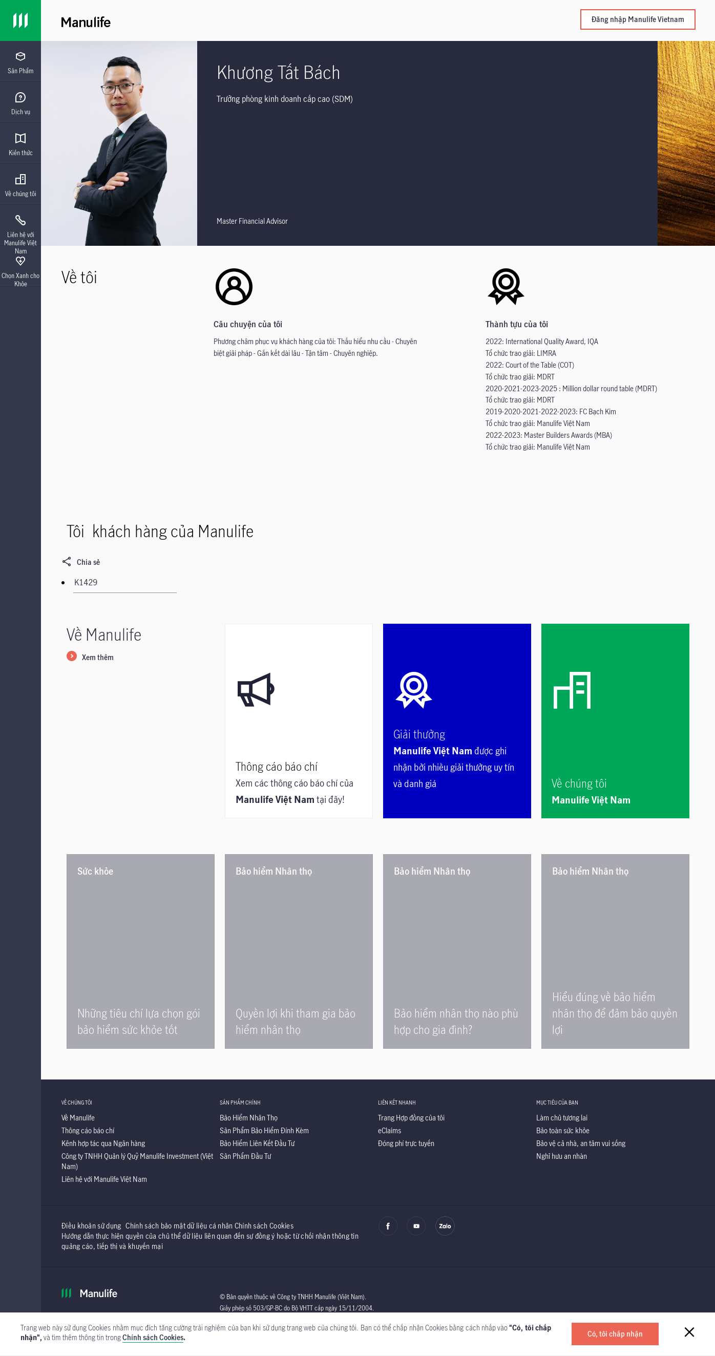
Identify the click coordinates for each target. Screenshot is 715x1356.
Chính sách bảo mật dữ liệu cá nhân (179, 1226)
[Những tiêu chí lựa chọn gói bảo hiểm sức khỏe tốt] (141, 951)
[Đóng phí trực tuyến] (406, 1143)
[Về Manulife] (78, 1117)
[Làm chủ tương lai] (561, 1117)
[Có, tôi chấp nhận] (615, 1334)
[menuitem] (20, 63)
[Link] (20, 20)
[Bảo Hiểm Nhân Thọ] (249, 1117)
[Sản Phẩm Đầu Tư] (245, 1156)
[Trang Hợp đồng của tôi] (411, 1117)
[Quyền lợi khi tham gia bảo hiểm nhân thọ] (299, 951)
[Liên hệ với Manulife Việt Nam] (104, 1179)
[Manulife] (219, 20)
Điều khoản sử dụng (91, 1226)
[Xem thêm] (90, 658)
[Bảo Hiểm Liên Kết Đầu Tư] (257, 1143)
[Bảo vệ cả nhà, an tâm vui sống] (580, 1143)
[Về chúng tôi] (615, 721)
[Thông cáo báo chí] (299, 721)
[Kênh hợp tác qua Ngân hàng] (103, 1143)
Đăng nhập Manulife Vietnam (638, 19)
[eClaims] (389, 1130)
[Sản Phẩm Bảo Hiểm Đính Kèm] (264, 1130)
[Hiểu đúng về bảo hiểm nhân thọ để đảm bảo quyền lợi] (615, 951)
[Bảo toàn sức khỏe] (563, 1130)
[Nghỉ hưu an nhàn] (561, 1156)
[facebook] (388, 1233)
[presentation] (20, 61)
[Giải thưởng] (457, 721)
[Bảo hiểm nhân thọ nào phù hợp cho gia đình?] (457, 951)
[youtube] (416, 1233)
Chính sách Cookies (152, 1337)
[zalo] (445, 1233)
